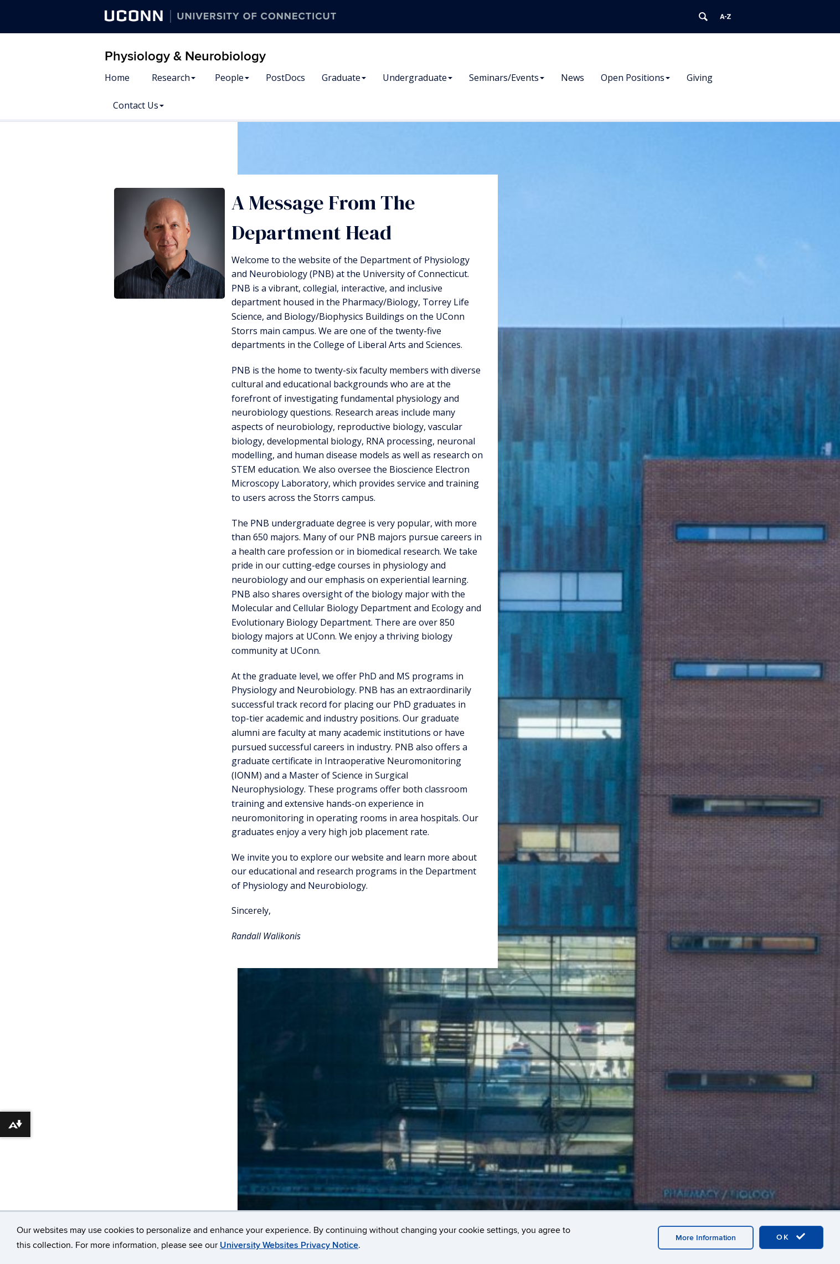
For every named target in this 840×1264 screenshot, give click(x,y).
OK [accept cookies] (791, 1237)
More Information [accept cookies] (706, 1237)
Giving (700, 77)
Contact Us (138, 105)
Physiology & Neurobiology (185, 56)
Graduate (344, 77)
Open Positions (635, 77)
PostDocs (285, 77)
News (572, 77)
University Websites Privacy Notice (289, 1245)
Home (117, 77)
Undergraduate (417, 77)
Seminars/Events (506, 77)
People (232, 77)
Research (173, 77)
